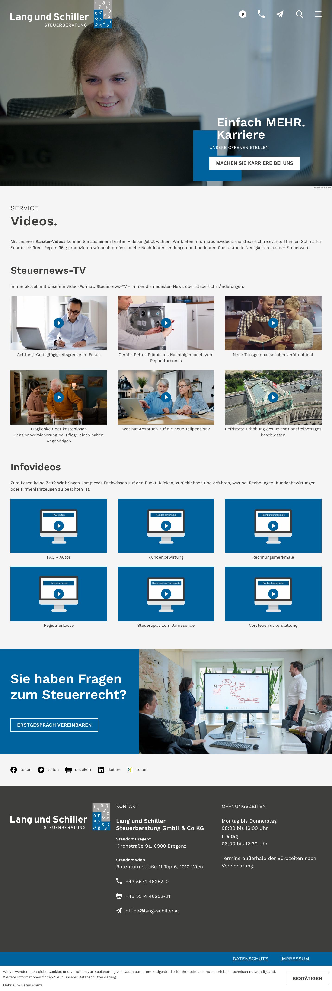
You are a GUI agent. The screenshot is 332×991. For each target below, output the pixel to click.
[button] (255, 14)
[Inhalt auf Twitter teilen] (51, 770)
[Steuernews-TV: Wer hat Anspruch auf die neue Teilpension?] (166, 401)
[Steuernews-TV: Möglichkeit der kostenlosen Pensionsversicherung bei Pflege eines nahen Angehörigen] (58, 407)
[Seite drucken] (81, 770)
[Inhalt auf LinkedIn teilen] (112, 770)
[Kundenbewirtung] (166, 529)
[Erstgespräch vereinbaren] (54, 725)
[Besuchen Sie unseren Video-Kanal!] (237, 14)
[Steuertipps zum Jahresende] (166, 598)
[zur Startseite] (61, 14)
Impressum (294, 959)
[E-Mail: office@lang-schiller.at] (274, 14)
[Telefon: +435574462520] (147, 882)
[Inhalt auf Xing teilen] (140, 770)
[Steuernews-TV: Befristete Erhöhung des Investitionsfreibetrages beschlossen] (273, 404)
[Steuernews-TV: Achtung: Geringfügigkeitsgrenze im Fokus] (58, 327)
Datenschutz (250, 959)
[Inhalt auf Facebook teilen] (24, 770)
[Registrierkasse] (58, 598)
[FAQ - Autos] (58, 529)
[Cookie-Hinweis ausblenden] (307, 978)
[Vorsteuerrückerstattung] (273, 598)
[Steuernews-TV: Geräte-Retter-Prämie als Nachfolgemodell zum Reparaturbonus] (166, 330)
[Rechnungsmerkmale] (273, 529)
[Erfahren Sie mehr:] (254, 163)
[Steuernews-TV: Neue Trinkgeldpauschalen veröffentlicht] (273, 327)
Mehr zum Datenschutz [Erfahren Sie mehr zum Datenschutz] (22, 985)
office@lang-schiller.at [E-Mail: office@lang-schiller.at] (152, 911)
